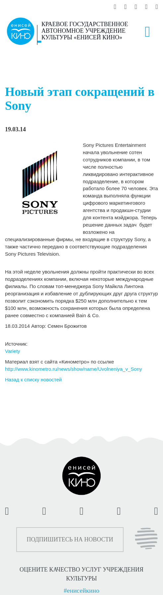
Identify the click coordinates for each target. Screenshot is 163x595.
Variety (12, 351)
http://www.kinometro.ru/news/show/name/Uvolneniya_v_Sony (73, 369)
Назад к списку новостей (33, 379)
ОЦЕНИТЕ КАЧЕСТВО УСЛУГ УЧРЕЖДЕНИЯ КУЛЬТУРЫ (81, 573)
